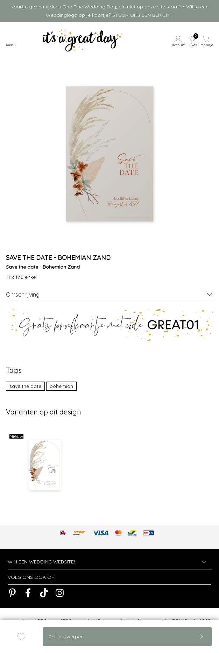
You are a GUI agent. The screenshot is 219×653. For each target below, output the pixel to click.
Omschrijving (23, 294)
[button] (179, 40)
